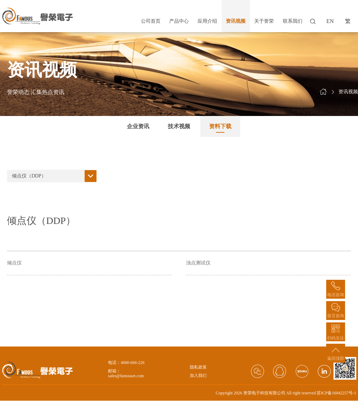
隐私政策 (198, 367)
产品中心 (179, 21)
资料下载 (220, 126)
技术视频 (179, 126)
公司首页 (150, 21)
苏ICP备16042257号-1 (336, 393)
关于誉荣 (264, 21)
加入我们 (198, 375)
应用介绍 (207, 21)
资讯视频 (235, 21)
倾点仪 (14, 262)
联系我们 (292, 21)
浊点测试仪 (198, 262)
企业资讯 (138, 126)
